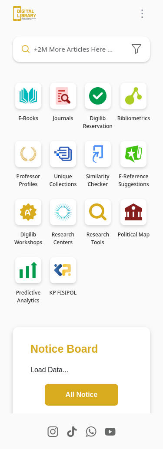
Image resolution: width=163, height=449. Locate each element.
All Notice (82, 394)
